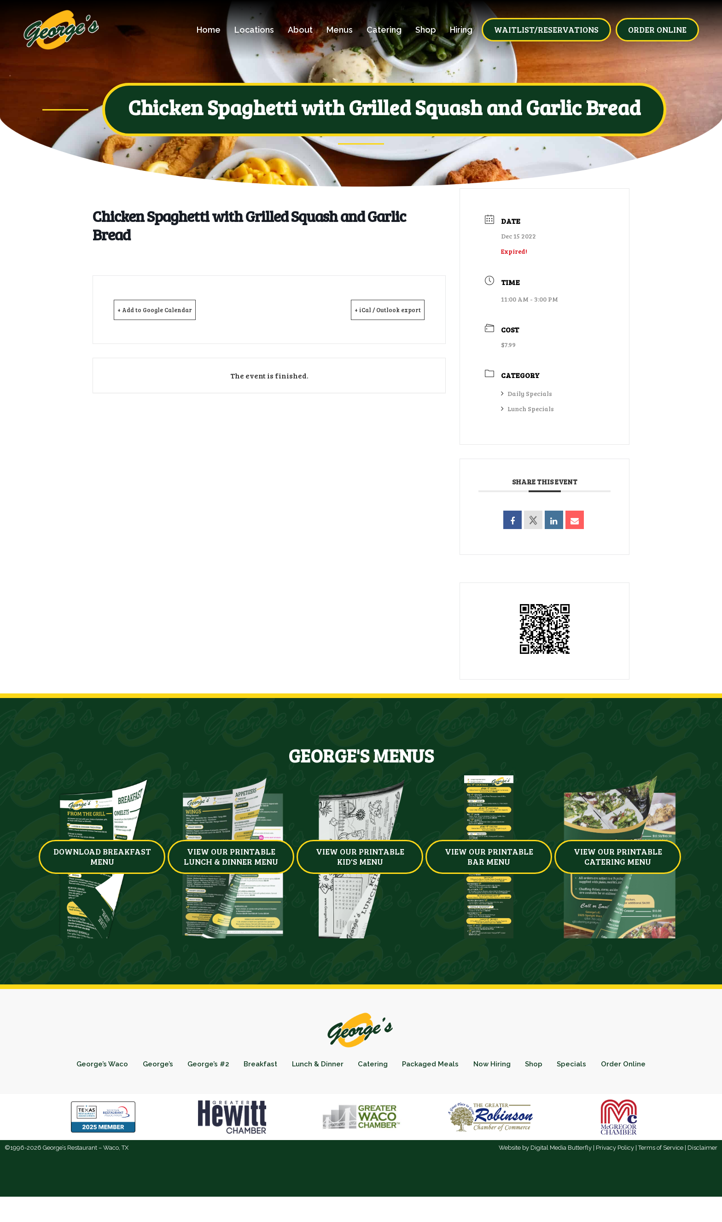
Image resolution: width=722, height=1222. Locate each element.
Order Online (361, 1086)
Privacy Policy (615, 1173)
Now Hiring (538, 1066)
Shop (425, 30)
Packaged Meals (471, 1066)
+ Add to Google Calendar (169, 309)
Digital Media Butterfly (561, 1173)
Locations (254, 30)
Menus (339, 30)
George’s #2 (223, 1066)
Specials (628, 1066)
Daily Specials (526, 393)
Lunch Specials (527, 408)
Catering (384, 30)
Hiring (461, 30)
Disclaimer (702, 1173)
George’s (167, 1066)
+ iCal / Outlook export (374, 309)
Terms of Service (660, 1173)
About (300, 30)
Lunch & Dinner (344, 1066)
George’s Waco (106, 1066)
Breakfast (281, 1066)
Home (209, 30)
